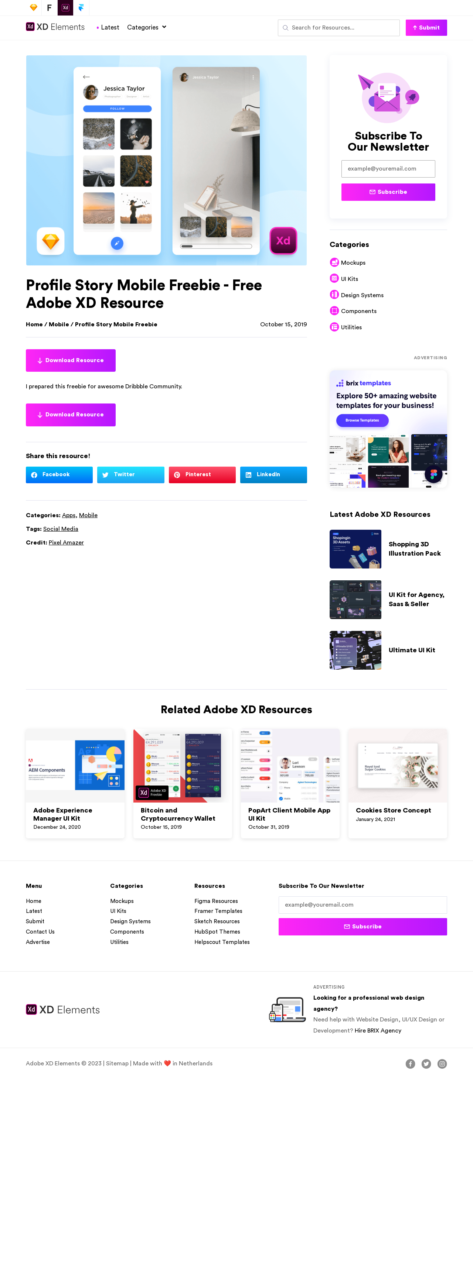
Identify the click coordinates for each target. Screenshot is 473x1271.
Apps (68, 515)
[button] (426, 28)
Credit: (55, 543)
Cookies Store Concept (393, 810)
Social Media (60, 529)
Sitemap (117, 1063)
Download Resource (71, 360)
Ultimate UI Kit (412, 650)
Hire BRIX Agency (378, 1031)
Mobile (59, 324)
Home (34, 324)
